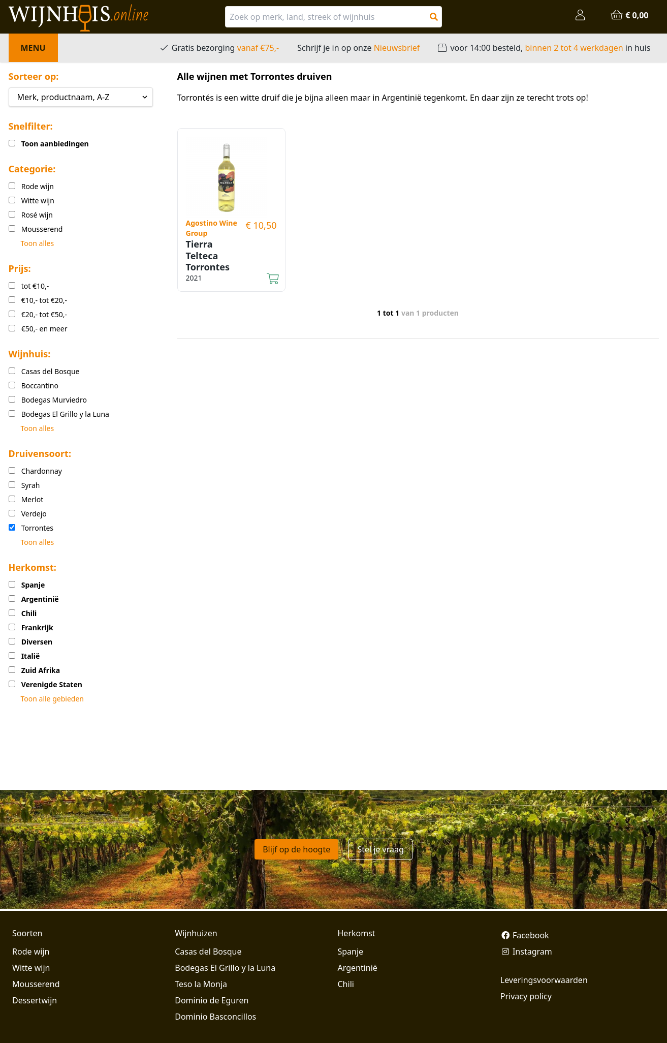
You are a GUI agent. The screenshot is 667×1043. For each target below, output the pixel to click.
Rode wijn (30, 951)
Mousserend (35, 984)
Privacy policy (526, 996)
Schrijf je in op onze (358, 47)
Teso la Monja (201, 984)
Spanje (351, 951)
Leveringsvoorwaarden (544, 980)
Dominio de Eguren (211, 1000)
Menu (33, 47)
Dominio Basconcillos (215, 1016)
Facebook (524, 935)
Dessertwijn (34, 1000)
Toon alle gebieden (52, 698)
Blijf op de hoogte (296, 849)
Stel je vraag (380, 849)
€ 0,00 (629, 15)
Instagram (526, 951)
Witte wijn (31, 967)
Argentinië (357, 967)
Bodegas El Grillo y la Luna (225, 967)
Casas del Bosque (208, 951)
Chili (346, 984)
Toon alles (37, 243)
